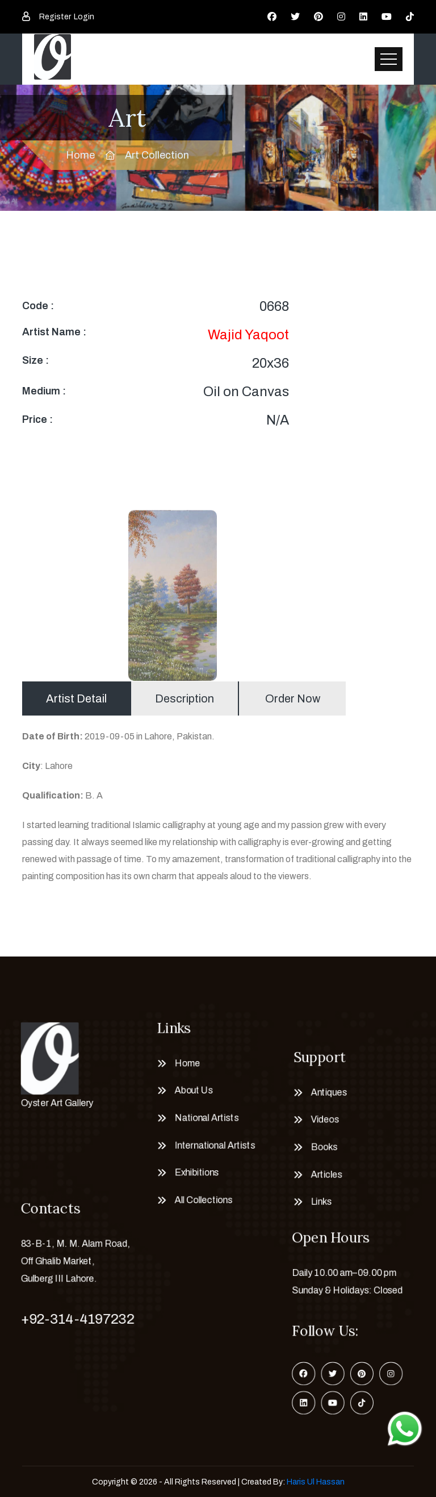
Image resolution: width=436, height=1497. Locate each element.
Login (84, 17)
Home (80, 155)
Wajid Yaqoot (248, 334)
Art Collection (157, 155)
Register (55, 17)
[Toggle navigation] (389, 59)
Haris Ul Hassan (316, 1482)
